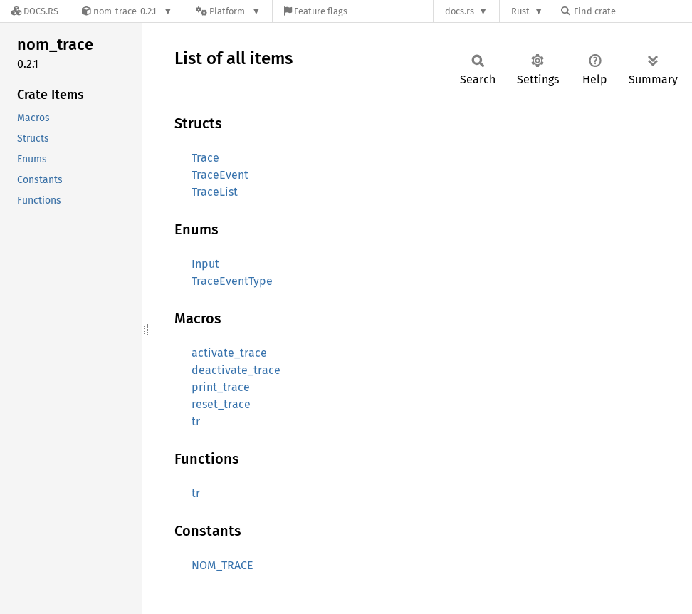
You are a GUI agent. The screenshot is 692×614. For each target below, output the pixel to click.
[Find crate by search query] (632, 11)
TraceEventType (232, 281)
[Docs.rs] (35, 11)
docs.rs (459, 11)
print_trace (221, 387)
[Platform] (228, 11)
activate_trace (229, 353)
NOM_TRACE (222, 565)
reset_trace (221, 404)
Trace (205, 158)
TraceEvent (220, 175)
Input (205, 264)
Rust (520, 11)
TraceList (215, 192)
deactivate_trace (236, 370)
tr (196, 421)
